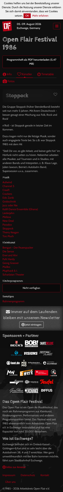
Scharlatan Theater (13, 274)
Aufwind (7, 182)
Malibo (6, 266)
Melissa (7, 217)
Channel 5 (8, 186)
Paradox (7, 224)
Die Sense (8, 251)
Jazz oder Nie (10, 205)
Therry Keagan (11, 232)
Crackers (7, 193)
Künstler (24, 74)
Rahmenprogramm (13, 301)
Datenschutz (28, 475)
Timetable (45, 74)
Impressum (9, 475)
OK (27, 15)
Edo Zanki (8, 197)
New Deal (8, 220)
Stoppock (8, 228)
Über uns (10, 481)
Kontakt (44, 475)
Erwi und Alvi (10, 255)
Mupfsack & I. (10, 270)
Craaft (6, 190)
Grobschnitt (9, 201)
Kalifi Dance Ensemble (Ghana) (20, 209)
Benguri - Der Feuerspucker (18, 247)
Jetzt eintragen (31, 324)
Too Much (8, 236)
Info (7, 74)
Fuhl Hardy (9, 259)
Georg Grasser (11, 263)
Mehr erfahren (40, 15)
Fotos (8, 81)
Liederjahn (8, 213)
